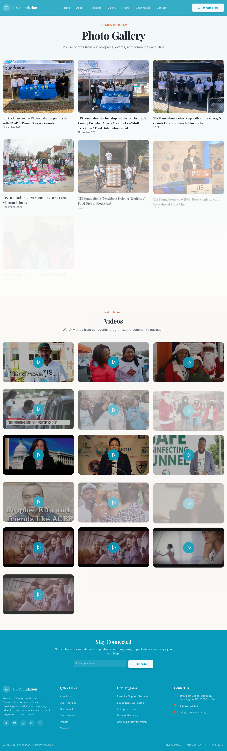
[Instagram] (23, 723)
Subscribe (141, 664)
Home (66, 7)
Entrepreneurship (127, 709)
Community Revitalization (132, 721)
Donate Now (208, 8)
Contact (161, 7)
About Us (65, 696)
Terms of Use (193, 744)
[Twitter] (14, 723)
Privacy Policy (173, 744)
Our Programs (68, 702)
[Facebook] (6, 723)
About (79, 7)
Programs (95, 7)
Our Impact (66, 709)
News (125, 7)
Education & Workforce (130, 702)
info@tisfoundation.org (193, 712)
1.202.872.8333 (189, 705)
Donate (64, 721)
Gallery (112, 7)
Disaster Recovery (127, 715)
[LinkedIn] (31, 723)
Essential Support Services (132, 696)
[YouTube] (40, 723)
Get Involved (142, 7)
